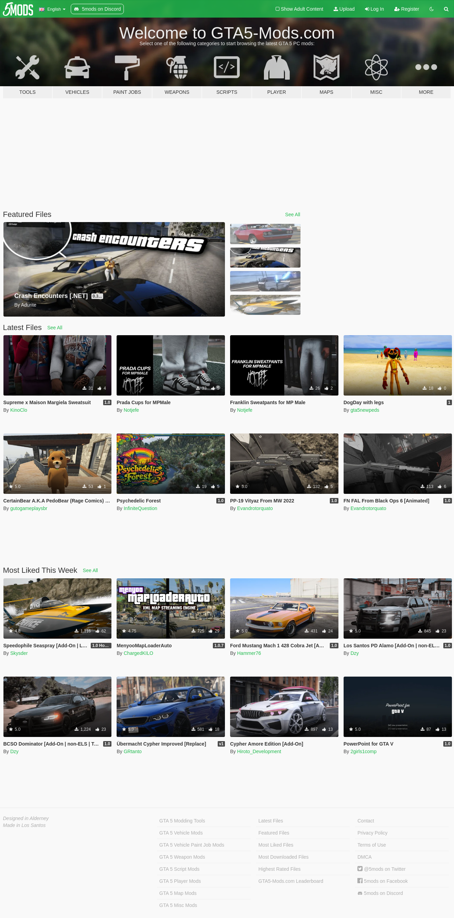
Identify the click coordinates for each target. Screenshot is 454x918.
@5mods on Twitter (381, 869)
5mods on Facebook (382, 881)
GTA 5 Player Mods (180, 881)
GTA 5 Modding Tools (182, 821)
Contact (365, 821)
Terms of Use (371, 845)
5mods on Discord (380, 893)
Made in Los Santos (24, 825)
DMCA (364, 857)
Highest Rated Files (279, 869)
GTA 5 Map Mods (178, 893)
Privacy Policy (372, 833)
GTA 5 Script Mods (179, 869)
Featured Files (273, 833)
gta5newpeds (365, 410)
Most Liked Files (275, 845)
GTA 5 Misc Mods (178, 905)
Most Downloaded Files (283, 857)
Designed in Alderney (26, 818)
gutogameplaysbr (28, 508)
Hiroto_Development (259, 751)
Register (406, 9)
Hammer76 (249, 653)
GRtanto (132, 751)
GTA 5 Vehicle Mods (181, 833)
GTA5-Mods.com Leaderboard (290, 881)
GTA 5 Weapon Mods (182, 857)
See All (292, 214)
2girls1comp (363, 751)
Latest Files (270, 821)
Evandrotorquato (255, 508)
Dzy (355, 653)
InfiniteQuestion (140, 508)
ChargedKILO (138, 653)
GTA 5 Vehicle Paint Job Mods (191, 845)
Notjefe (131, 410)
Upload (344, 9)
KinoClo (18, 410)
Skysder (19, 653)
